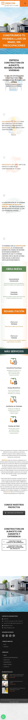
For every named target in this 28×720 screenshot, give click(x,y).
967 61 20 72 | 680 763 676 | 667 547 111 (13, 623)
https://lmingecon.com (9, 627)
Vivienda (14, 338)
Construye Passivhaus (14, 293)
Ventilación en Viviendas (14, 406)
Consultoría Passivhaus (14, 368)
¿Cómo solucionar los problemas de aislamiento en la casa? (17, 689)
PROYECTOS (6, 659)
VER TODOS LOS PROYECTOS (14, 513)
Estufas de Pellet (14, 426)
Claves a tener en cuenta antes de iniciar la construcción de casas (16, 675)
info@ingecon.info (8, 625)
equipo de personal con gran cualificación (15, 481)
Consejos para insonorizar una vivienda (16, 682)
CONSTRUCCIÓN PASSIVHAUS (10, 657)
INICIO (5, 655)
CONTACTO (6, 666)
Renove (14, 322)
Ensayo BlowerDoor (14, 388)
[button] (3, 717)
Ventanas (14, 324)
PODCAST (5, 646)
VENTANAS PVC (7, 662)
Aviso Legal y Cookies (14, 701)
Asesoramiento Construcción (14, 280)
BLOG (4, 644)
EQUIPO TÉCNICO (7, 664)
